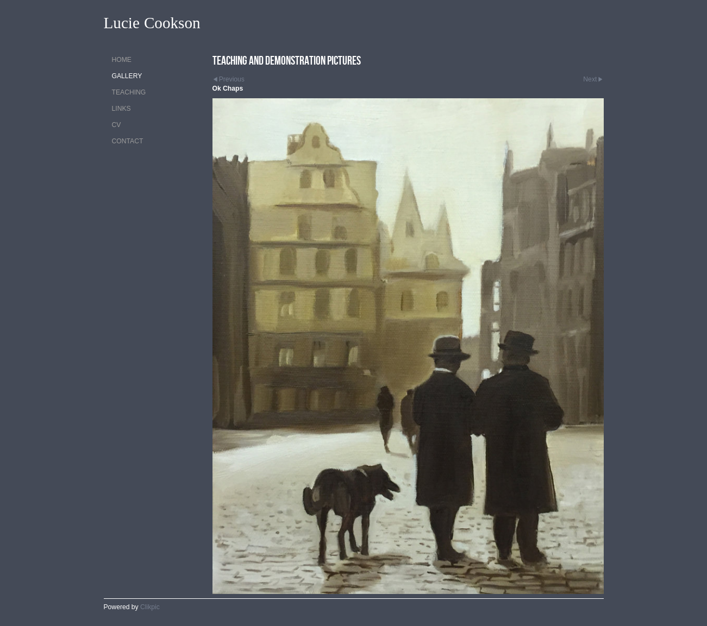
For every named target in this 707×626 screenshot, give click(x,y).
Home (122, 60)
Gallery (127, 76)
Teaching (129, 92)
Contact (127, 141)
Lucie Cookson (152, 23)
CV (116, 125)
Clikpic (150, 607)
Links (121, 108)
